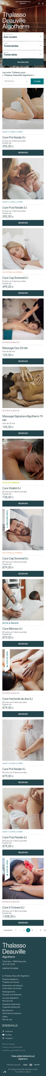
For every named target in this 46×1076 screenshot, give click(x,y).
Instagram (8, 1038)
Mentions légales (8, 1044)
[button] (4, 1072)
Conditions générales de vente (13, 1050)
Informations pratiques (11, 1013)
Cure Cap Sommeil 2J (15, 277)
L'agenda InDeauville (11, 1007)
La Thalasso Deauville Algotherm (16, 976)
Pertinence (15, 81)
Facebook (8, 1031)
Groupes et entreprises (11, 994)
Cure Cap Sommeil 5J (15, 558)
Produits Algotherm (10, 979)
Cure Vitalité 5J (11, 488)
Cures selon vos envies (11, 988)
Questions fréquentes (11, 1004)
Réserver (23, 153)
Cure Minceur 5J (12, 628)
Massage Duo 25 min (15, 348)
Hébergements (8, 992)
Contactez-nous (10, 968)
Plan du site (7, 1019)
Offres (5, 1017)
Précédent (8, 930)
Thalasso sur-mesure (10, 982)
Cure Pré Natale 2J (13, 137)
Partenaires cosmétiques (12, 985)
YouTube (7, 1035)
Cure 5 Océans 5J (13, 907)
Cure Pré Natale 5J (13, 769)
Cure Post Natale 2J (14, 207)
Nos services (7, 1001)
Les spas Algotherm (10, 998)
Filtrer (37, 81)
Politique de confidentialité (12, 1047)
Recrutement (7, 1010)
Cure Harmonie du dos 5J (17, 698)
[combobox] (23, 36)
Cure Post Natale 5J (14, 837)
